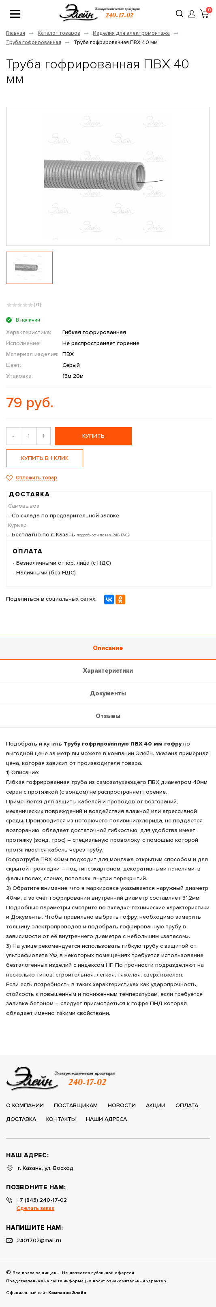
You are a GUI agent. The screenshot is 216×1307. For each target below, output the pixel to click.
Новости (122, 1105)
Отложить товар (36, 478)
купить (93, 436)
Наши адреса (106, 1119)
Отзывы (108, 716)
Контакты (61, 1119)
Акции (155, 1105)
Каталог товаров (59, 33)
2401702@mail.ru (39, 1240)
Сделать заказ (35, 1208)
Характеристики (108, 671)
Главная (15, 33)
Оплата (186, 1105)
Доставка (21, 1119)
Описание (108, 648)
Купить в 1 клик (44, 458)
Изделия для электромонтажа (131, 33)
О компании (25, 1105)
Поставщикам (76, 1105)
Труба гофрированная (33, 42)
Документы (108, 694)
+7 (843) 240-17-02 (42, 1200)
